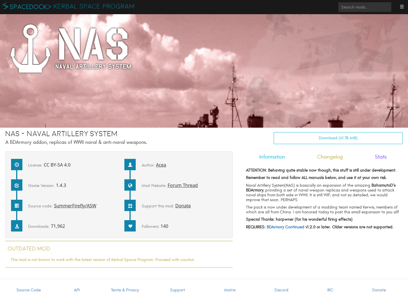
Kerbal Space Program (94, 6)
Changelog (330, 157)
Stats (381, 157)
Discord (281, 290)
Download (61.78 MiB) (338, 138)
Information (272, 157)
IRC (330, 290)
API (77, 290)
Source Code (28, 290)
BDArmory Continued (285, 227)
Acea (161, 165)
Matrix (230, 290)
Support (177, 290)
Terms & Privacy (125, 290)
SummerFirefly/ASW (75, 206)
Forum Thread (183, 185)
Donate (183, 206)
